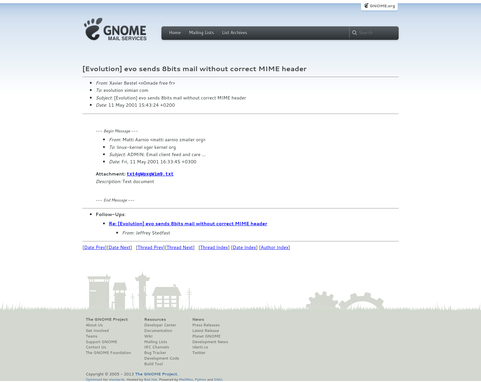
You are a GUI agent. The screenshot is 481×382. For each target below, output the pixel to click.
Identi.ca (200, 346)
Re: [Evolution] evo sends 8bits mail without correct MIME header (188, 223)
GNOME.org (382, 6)
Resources (155, 319)
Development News (210, 341)
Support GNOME (101, 341)
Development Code (161, 358)
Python (200, 378)
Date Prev (94, 247)
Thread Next (180, 247)
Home (175, 33)
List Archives (234, 33)
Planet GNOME (206, 336)
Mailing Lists (201, 33)
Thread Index (214, 247)
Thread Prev (150, 247)
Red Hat (150, 378)
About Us (94, 324)
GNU (218, 378)
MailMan (186, 378)
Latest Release (205, 330)
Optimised (94, 378)
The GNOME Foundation (108, 352)
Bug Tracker (155, 352)
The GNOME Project (107, 319)
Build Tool (153, 363)
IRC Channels (156, 346)
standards (117, 378)
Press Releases (205, 324)
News (198, 319)
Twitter (198, 352)
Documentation (158, 330)
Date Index (244, 247)
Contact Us (96, 346)
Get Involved (97, 330)
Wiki (148, 336)
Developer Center (160, 324)
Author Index (274, 247)
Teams (92, 336)
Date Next (119, 247)
